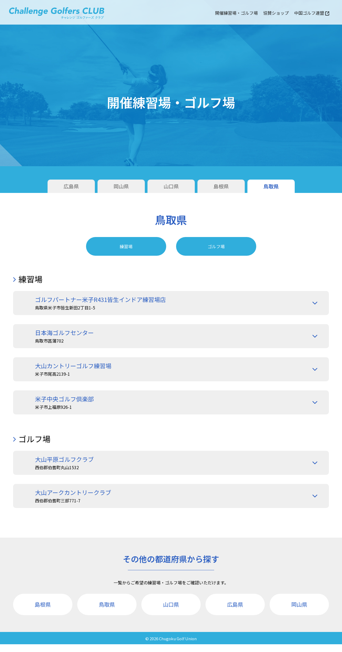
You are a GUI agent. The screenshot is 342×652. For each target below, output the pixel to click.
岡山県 (121, 186)
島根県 (221, 186)
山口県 (171, 186)
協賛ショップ (276, 13)
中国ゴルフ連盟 (312, 13)
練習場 (126, 246)
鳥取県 (107, 612)
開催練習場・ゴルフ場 (236, 13)
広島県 (71, 186)
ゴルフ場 (216, 246)
